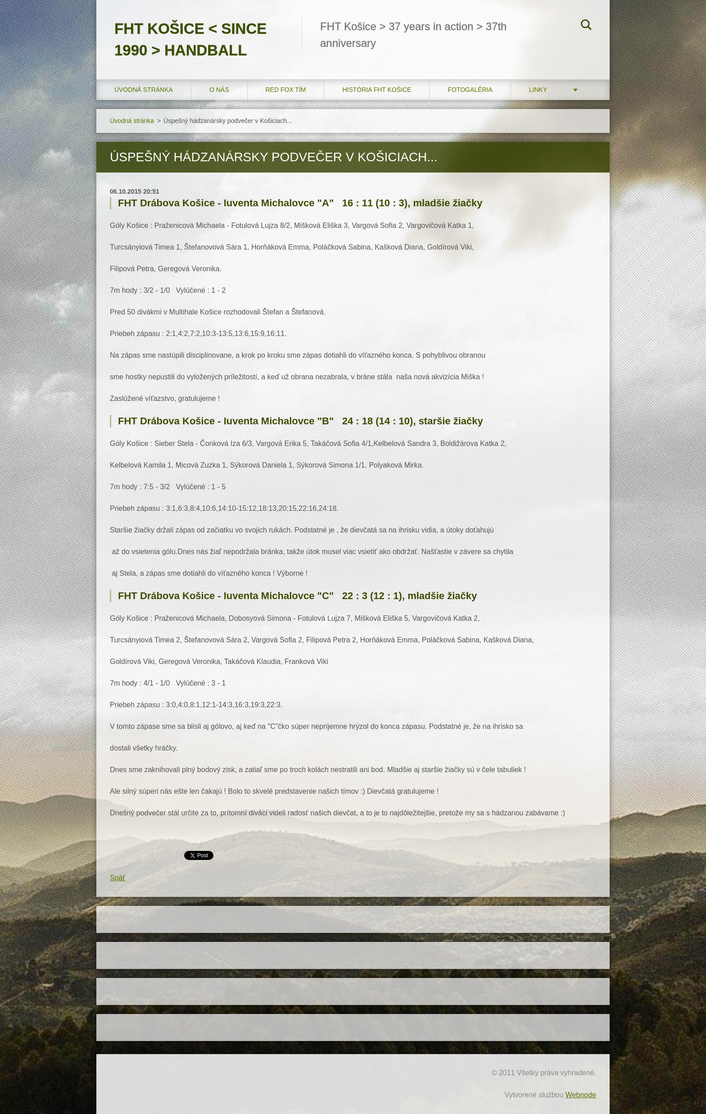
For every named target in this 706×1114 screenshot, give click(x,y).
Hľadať (586, 26)
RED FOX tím (286, 89)
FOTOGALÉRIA (470, 89)
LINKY (538, 89)
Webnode (581, 1095)
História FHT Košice (376, 89)
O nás (219, 89)
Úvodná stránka (143, 89)
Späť (117, 878)
